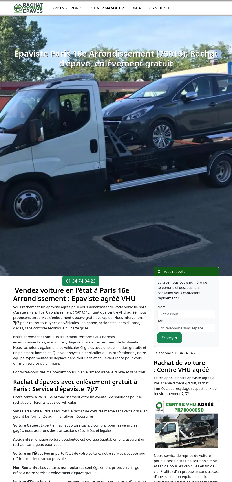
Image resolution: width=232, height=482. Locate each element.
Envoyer (169, 338)
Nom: (161, 307)
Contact (137, 8)
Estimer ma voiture (108, 8)
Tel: (160, 321)
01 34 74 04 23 (81, 281)
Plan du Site (159, 8)
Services (57, 8)
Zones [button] (77, 8)
